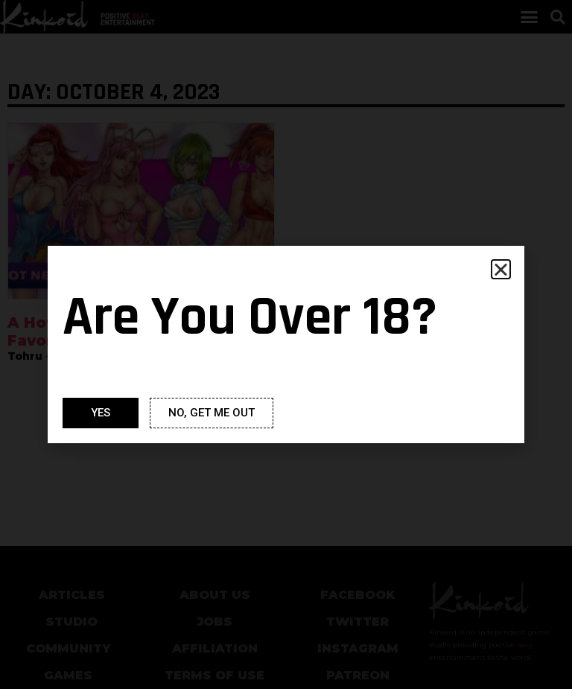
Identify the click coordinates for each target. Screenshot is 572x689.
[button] (500, 269)
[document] (286, 344)
